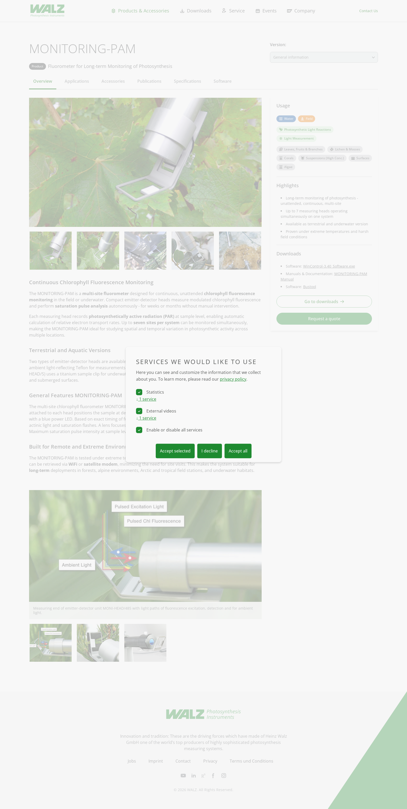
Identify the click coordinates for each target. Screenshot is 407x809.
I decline (209, 451)
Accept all (238, 451)
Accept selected (175, 451)
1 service (146, 399)
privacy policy (233, 379)
